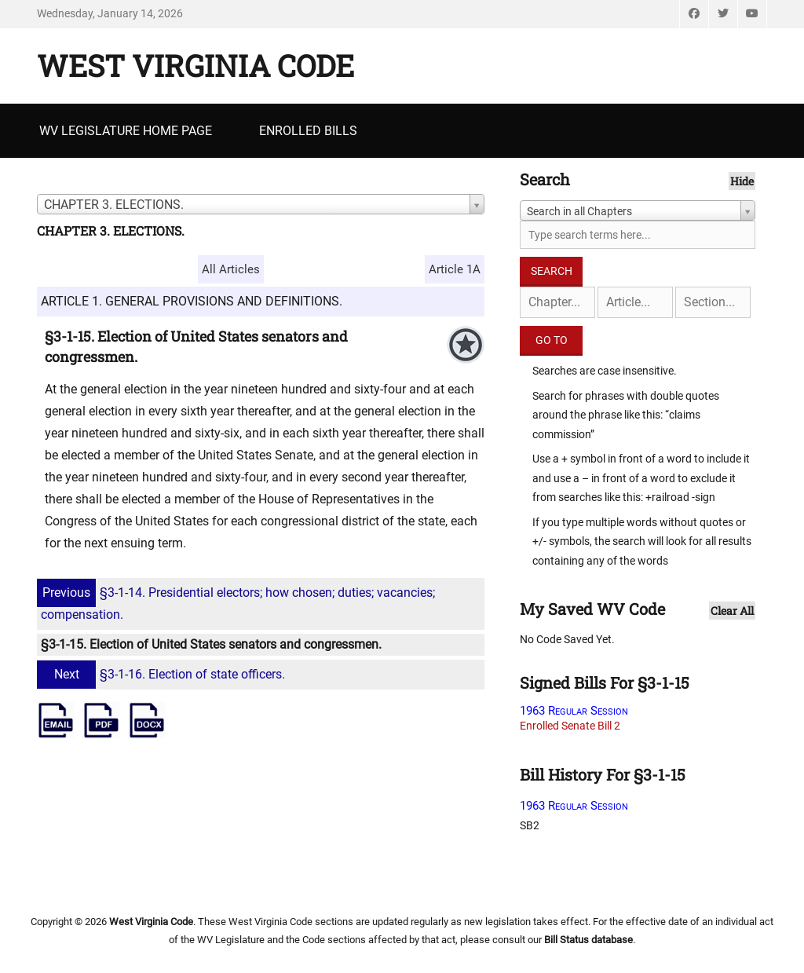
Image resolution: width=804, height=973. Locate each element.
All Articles (231, 269)
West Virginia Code (195, 65)
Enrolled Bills (308, 130)
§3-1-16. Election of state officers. (163, 674)
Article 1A (455, 269)
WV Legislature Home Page (125, 130)
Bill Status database (588, 940)
